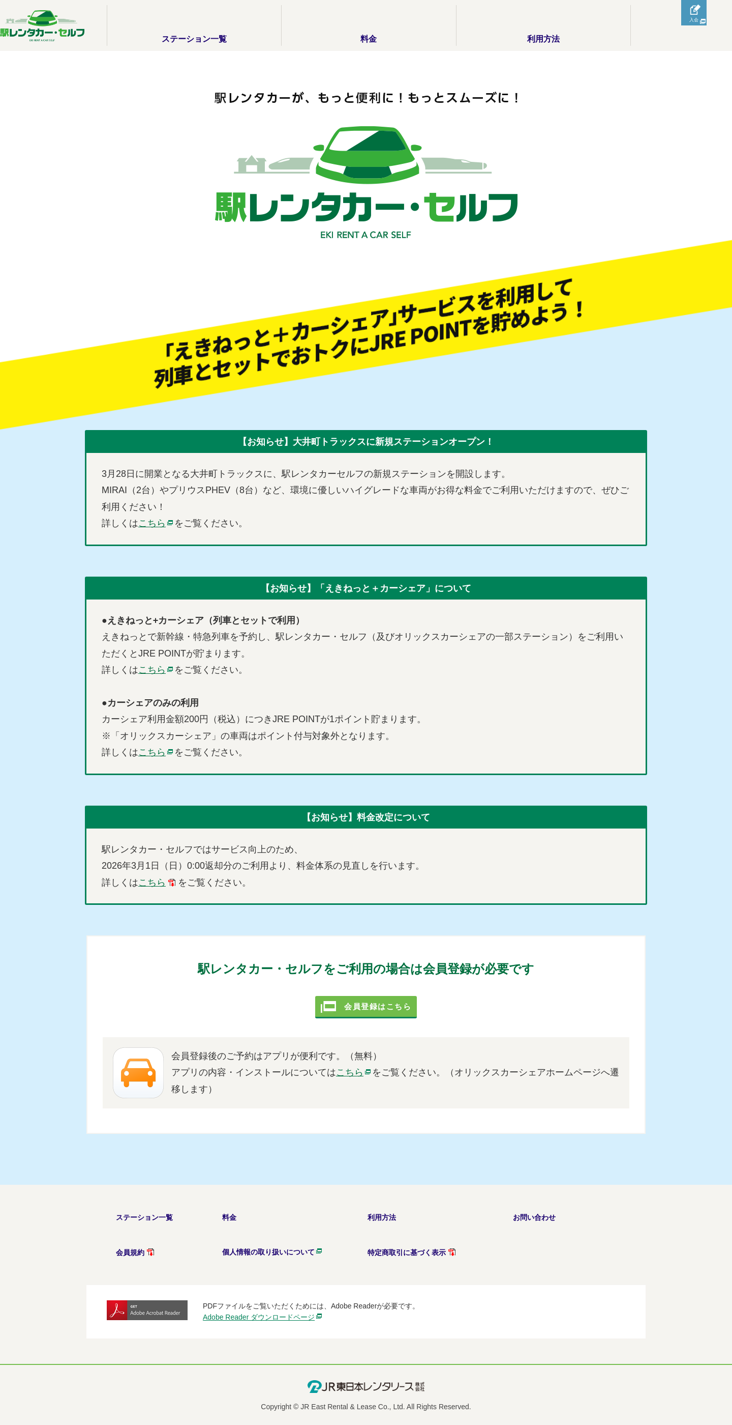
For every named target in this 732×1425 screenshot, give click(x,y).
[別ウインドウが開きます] (156, 523)
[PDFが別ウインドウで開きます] (158, 882)
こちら (354, 1094)
